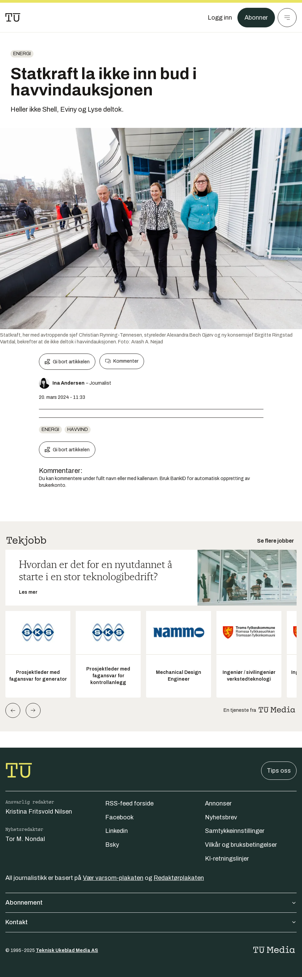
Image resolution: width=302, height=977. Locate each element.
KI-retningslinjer (227, 858)
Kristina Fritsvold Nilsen (38, 811)
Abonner (256, 17)
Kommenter (121, 361)
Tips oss (279, 770)
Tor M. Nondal (25, 839)
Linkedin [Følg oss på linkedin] (116, 830)
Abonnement (151, 902)
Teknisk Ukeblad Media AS (67, 950)
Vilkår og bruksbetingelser (241, 844)
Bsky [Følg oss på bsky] (112, 844)
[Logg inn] (220, 17)
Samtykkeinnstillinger (234, 830)
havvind (77, 429)
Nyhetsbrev (221, 817)
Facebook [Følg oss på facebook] (119, 817)
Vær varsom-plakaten (113, 877)
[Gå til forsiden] (12, 17)
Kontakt (151, 922)
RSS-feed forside (129, 803)
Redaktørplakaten (179, 877)
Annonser (218, 803)
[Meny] (287, 17)
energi (22, 53)
